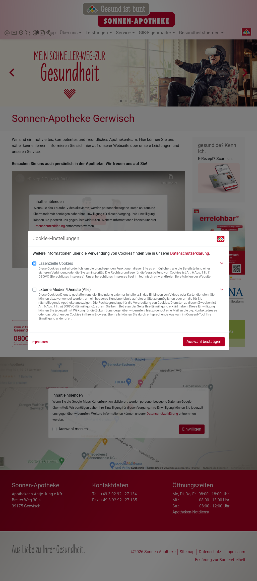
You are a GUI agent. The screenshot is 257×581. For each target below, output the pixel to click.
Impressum (39, 342)
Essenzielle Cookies (55, 263)
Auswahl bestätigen (203, 341)
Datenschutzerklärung (189, 253)
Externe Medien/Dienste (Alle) (64, 289)
